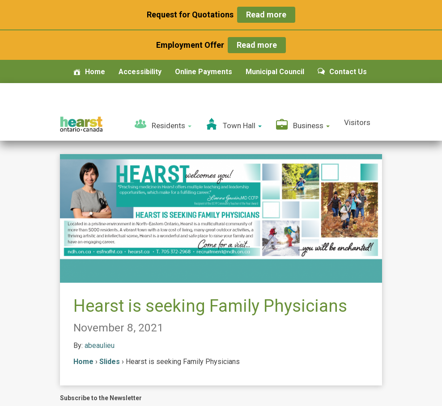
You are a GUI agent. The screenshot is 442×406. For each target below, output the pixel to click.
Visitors (357, 122)
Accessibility (140, 71)
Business (303, 124)
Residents (163, 124)
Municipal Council (275, 71)
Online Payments (203, 71)
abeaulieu (100, 345)
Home (89, 71)
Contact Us (342, 71)
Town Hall (234, 124)
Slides (109, 361)
